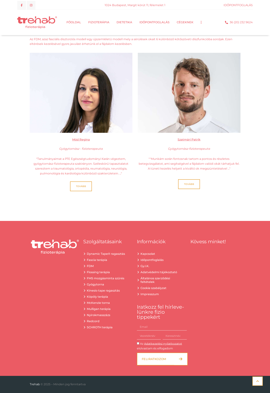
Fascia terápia (97, 260)
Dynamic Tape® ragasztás (106, 254)
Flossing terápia (98, 272)
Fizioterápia (98, 22)
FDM (90, 266)
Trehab (35, 384)
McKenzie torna (98, 303)
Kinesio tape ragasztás (103, 290)
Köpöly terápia (97, 296)
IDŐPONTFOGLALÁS (238, 5)
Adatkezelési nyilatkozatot (163, 343)
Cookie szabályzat (153, 288)
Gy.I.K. (144, 266)
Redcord (93, 321)
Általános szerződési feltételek (155, 280)
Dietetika (124, 22)
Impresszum (149, 294)
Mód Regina (81, 139)
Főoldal (73, 22)
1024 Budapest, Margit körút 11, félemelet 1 (135, 5)
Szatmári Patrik (189, 139)
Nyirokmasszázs (98, 315)
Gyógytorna (95, 284)
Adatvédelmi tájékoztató (158, 272)
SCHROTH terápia (100, 327)
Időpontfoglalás (154, 22)
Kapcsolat (147, 254)
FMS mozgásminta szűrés (105, 278)
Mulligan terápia (99, 309)
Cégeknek (185, 22)
